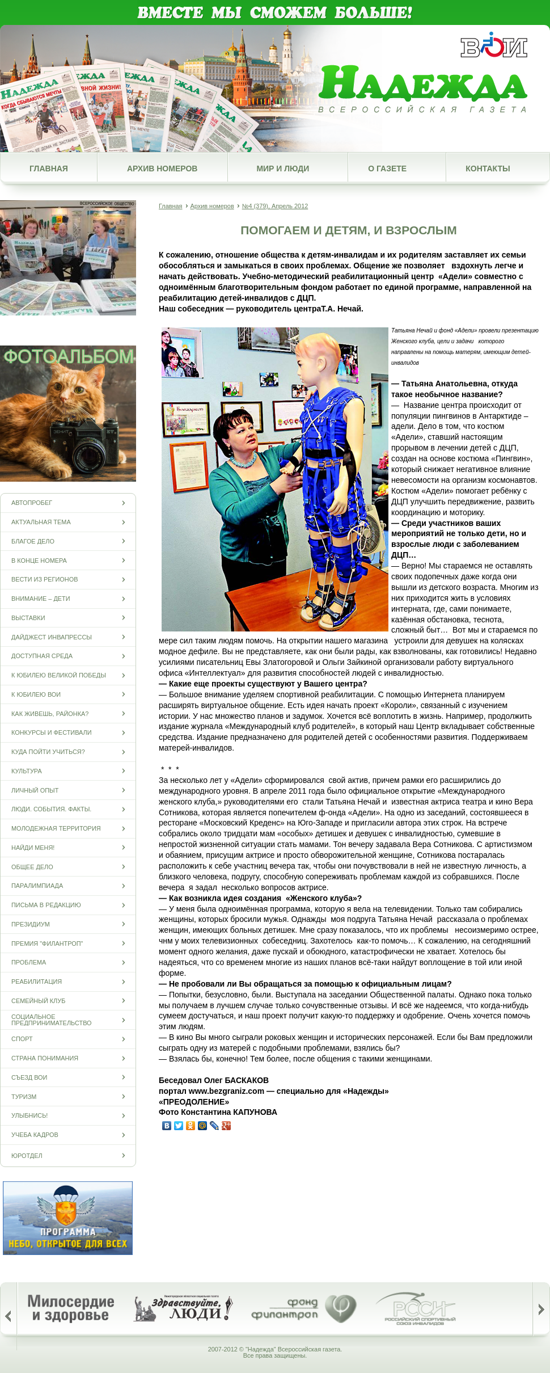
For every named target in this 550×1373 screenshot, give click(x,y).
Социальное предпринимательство (51, 1020)
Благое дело (32, 541)
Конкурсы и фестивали (51, 733)
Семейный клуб (38, 1000)
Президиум (30, 924)
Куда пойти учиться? (48, 752)
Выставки (28, 617)
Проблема (28, 962)
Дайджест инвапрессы (51, 637)
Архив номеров (162, 168)
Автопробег (31, 503)
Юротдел (27, 1155)
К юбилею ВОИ (36, 694)
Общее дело (32, 867)
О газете (387, 168)
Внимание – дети (40, 599)
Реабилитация (36, 982)
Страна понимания (44, 1058)
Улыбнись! (29, 1116)
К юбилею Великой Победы (58, 675)
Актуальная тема (41, 522)
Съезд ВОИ (29, 1077)
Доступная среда (42, 656)
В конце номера (39, 560)
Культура (26, 771)
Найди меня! (32, 847)
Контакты (488, 168)
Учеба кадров (34, 1135)
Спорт (22, 1039)
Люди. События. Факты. (51, 809)
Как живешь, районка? (49, 713)
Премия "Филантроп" (47, 943)
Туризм (23, 1096)
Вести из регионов (44, 579)
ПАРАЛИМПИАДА (37, 886)
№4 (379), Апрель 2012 (275, 206)
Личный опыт (34, 790)
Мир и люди (282, 168)
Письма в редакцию (46, 905)
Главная (48, 168)
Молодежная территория (56, 829)
